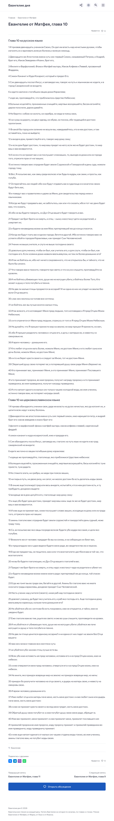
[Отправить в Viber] (19, 761)
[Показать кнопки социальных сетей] (81, 5)
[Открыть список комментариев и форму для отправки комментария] (57, 787)
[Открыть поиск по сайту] (95, 5)
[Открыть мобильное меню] (103, 5)
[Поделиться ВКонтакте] (10, 761)
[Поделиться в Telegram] (15, 761)
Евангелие (15, 748)
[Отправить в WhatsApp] (24, 761)
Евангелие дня (19, 5)
